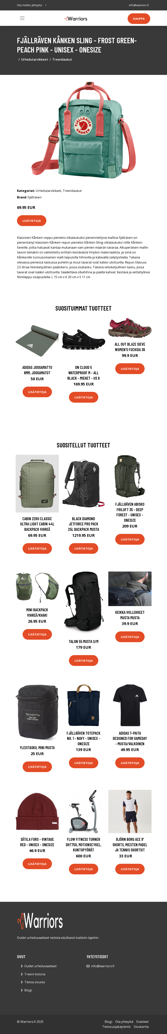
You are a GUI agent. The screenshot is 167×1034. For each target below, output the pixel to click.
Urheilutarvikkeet (34, 59)
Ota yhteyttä (124, 1022)
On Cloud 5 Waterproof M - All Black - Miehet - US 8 (83, 372)
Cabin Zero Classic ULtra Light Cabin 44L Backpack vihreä (37, 524)
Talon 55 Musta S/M (83, 641)
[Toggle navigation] (22, 18)
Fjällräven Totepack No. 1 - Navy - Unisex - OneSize (83, 738)
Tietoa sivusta (34, 982)
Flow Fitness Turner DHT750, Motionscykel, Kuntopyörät (83, 844)
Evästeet (142, 1022)
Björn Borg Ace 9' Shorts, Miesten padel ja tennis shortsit (130, 844)
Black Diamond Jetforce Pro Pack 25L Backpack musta (83, 524)
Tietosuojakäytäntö (116, 1027)
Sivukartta (141, 1027)
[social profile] (46, 5)
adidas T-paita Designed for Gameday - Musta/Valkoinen (130, 738)
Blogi (28, 990)
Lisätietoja (32, 221)
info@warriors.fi (139, 5)
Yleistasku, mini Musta (37, 747)
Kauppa (139, 18)
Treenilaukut (62, 59)
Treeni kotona (34, 974)
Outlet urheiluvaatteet (40, 966)
